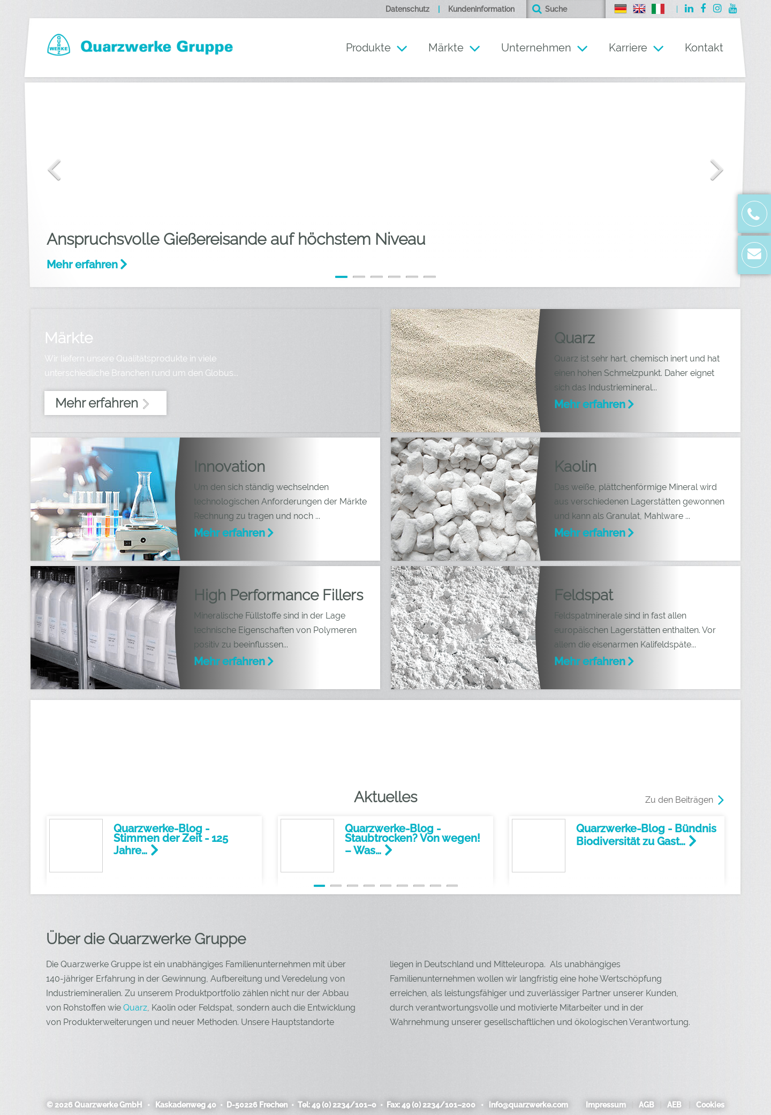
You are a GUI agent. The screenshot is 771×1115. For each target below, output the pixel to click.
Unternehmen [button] (536, 47)
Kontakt (704, 47)
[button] (46, 154)
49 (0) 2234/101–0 (344, 1105)
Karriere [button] (628, 47)
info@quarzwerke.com (526, 1105)
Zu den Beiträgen (679, 800)
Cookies (710, 1105)
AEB (674, 1105)
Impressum (606, 1105)
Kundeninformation (481, 9)
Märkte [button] (446, 47)
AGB (646, 1105)
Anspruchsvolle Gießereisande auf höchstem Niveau (236, 239)
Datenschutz (407, 9)
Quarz (135, 1008)
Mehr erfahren (82, 264)
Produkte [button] (368, 47)
